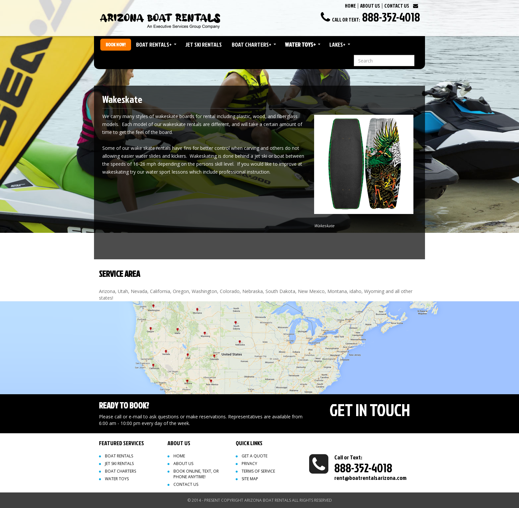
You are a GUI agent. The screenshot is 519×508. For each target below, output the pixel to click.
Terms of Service (258, 471)
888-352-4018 (391, 17)
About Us (183, 463)
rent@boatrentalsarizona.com (370, 478)
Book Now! (116, 44)
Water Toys (300, 44)
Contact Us (185, 484)
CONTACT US (396, 5)
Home (179, 456)
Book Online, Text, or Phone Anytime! (196, 474)
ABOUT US (370, 5)
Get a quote (254, 456)
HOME (350, 5)
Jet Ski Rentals (203, 44)
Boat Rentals (154, 44)
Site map (250, 479)
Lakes (337, 44)
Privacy (249, 463)
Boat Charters (251, 44)
